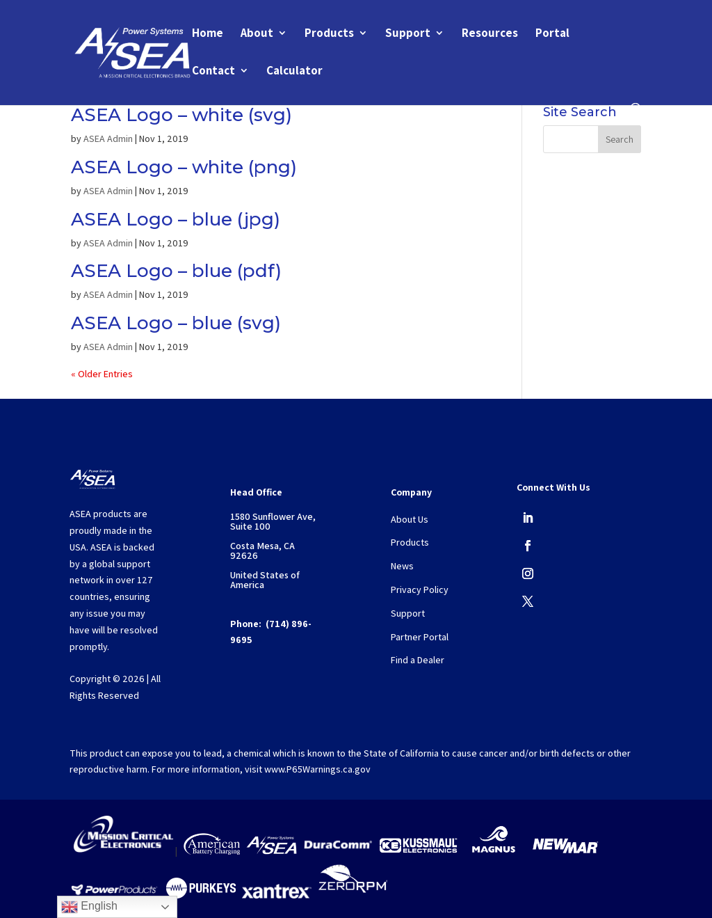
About (257, 34)
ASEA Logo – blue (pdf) (176, 271)
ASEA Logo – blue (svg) (176, 323)
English (89, 907)
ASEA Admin (108, 138)
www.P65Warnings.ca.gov (317, 769)
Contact (213, 71)
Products (329, 34)
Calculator (294, 71)
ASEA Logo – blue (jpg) (175, 219)
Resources (490, 34)
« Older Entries (102, 373)
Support (407, 34)
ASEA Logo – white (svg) (181, 115)
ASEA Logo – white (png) (184, 167)
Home (207, 34)
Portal (552, 34)
